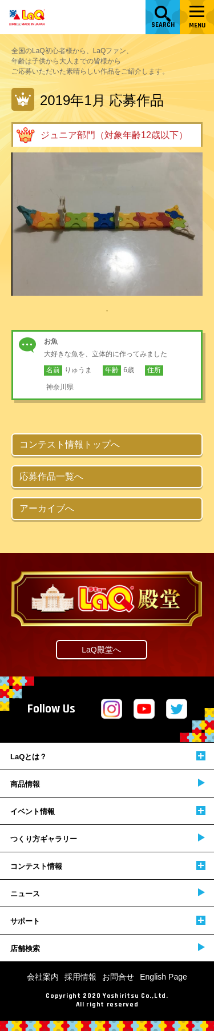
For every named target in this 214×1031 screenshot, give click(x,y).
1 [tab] (107, 310)
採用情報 (80, 976)
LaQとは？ (107, 756)
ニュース (107, 893)
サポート (107, 920)
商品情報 (107, 783)
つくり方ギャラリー (107, 838)
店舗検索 (107, 948)
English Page (163, 976)
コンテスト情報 (107, 866)
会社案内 (43, 976)
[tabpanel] (107, 224)
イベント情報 (107, 811)
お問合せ (118, 976)
